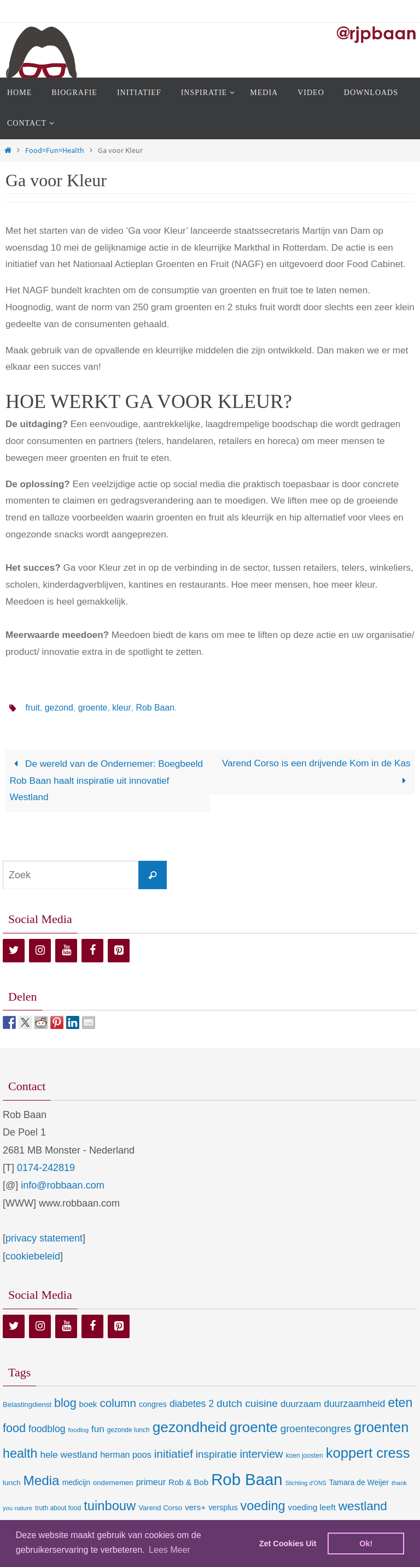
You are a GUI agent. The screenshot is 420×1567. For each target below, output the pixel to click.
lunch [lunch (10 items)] (11, 1483)
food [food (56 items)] (14, 1428)
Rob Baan (155, 707)
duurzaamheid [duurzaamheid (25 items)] (354, 1403)
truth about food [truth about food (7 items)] (58, 1508)
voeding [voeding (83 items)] (263, 1506)
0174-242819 (46, 1167)
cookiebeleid (32, 1256)
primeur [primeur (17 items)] (151, 1482)
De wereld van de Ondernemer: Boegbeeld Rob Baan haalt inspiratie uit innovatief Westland (106, 781)
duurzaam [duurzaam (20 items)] (301, 1404)
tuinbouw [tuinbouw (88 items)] (110, 1506)
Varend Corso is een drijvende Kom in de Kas (316, 772)
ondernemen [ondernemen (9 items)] (113, 1483)
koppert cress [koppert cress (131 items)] (368, 1452)
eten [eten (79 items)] (400, 1402)
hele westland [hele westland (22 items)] (68, 1454)
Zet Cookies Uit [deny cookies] (288, 1543)
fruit (32, 707)
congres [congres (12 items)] (153, 1404)
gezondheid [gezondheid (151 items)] (190, 1427)
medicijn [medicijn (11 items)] (76, 1482)
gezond (59, 707)
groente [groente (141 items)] (254, 1427)
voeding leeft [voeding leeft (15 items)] (312, 1507)
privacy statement (44, 1238)
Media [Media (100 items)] (41, 1480)
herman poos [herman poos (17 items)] (125, 1454)
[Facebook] (92, 950)
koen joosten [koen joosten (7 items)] (304, 1455)
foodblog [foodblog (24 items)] (46, 1428)
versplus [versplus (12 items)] (222, 1507)
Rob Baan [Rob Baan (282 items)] (246, 1479)
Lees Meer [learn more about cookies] (169, 1549)
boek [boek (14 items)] (88, 1404)
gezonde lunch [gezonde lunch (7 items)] (128, 1430)
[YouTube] (66, 950)
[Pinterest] (119, 950)
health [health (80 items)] (20, 1453)
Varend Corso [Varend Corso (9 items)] (160, 1508)
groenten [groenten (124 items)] (381, 1427)
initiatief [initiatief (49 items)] (173, 1453)
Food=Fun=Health (54, 150)
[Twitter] (14, 950)
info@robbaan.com (62, 1185)
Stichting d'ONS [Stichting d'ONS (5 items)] (305, 1483)
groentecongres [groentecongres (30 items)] (316, 1428)
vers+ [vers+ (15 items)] (195, 1507)
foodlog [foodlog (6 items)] (78, 1430)
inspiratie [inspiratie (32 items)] (216, 1454)
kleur (122, 707)
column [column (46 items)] (118, 1403)
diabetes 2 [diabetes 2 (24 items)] (192, 1403)
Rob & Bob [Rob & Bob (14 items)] (188, 1482)
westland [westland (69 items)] (363, 1506)
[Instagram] (40, 950)
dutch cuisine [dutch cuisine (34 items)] (247, 1403)
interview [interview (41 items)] (261, 1454)
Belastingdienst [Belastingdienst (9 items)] (27, 1404)
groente (93, 707)
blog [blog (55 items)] (65, 1403)
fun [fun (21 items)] (97, 1429)
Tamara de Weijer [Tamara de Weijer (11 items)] (359, 1482)
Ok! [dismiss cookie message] (365, 1543)
